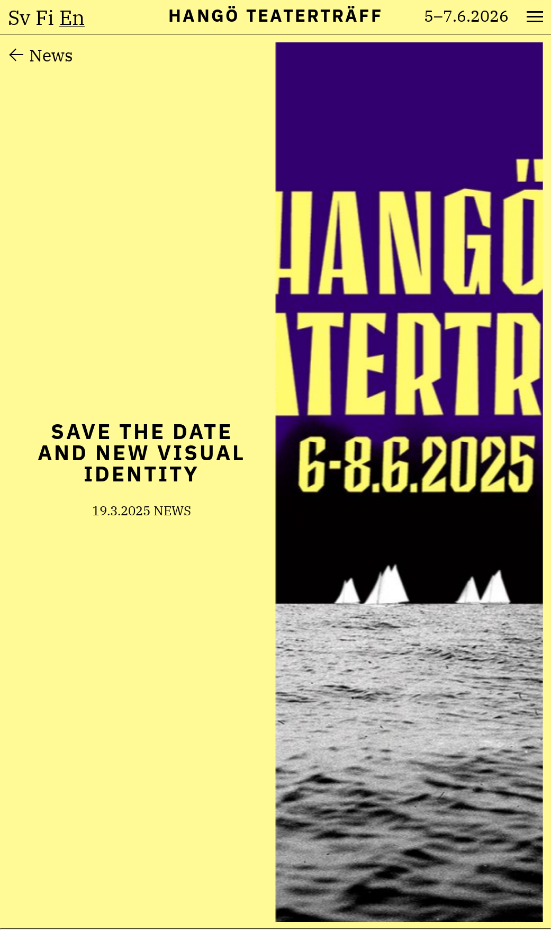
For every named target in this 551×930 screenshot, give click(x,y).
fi (44, 17)
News (51, 55)
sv (19, 17)
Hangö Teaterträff (275, 15)
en (72, 17)
